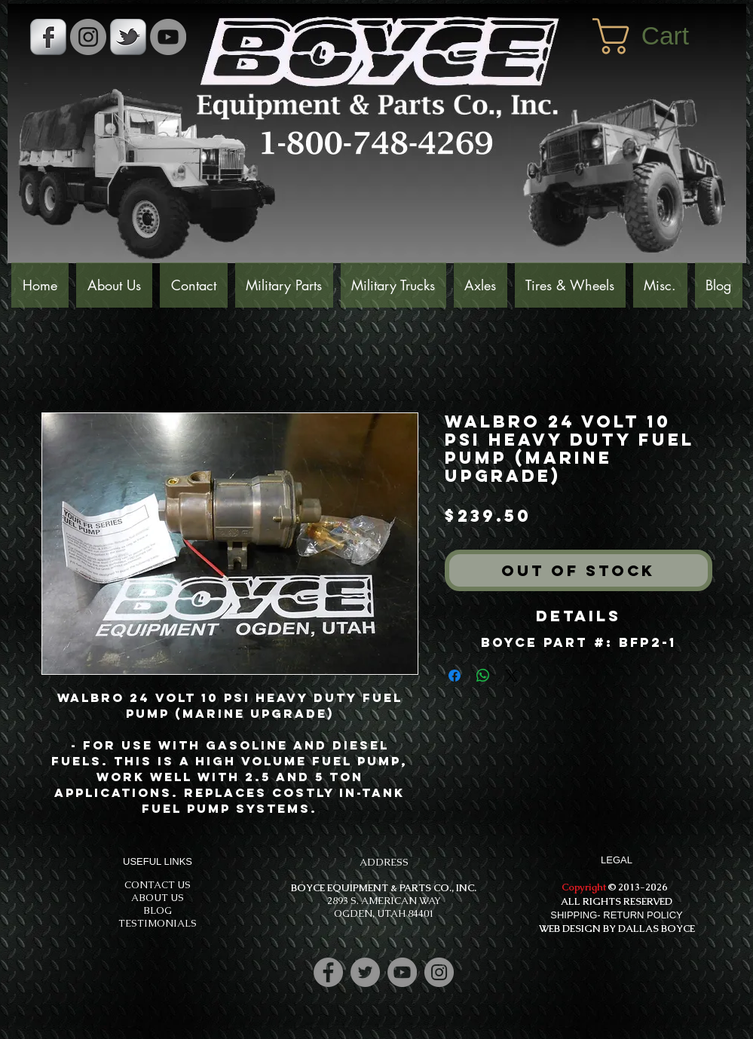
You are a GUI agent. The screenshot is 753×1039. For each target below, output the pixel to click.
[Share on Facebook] (454, 676)
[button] (661, 36)
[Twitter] (365, 972)
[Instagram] (439, 972)
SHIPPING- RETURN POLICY (616, 915)
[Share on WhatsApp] (483, 676)
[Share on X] (512, 676)
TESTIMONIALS (157, 923)
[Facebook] (328, 972)
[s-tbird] (128, 37)
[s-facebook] (48, 37)
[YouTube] (168, 37)
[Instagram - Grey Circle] (88, 37)
